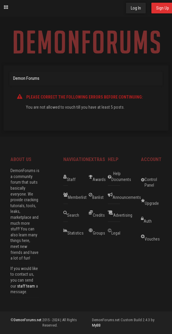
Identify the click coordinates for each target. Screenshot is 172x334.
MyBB (96, 325)
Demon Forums (26, 78)
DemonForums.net (28, 320)
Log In (136, 8)
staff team (26, 286)
